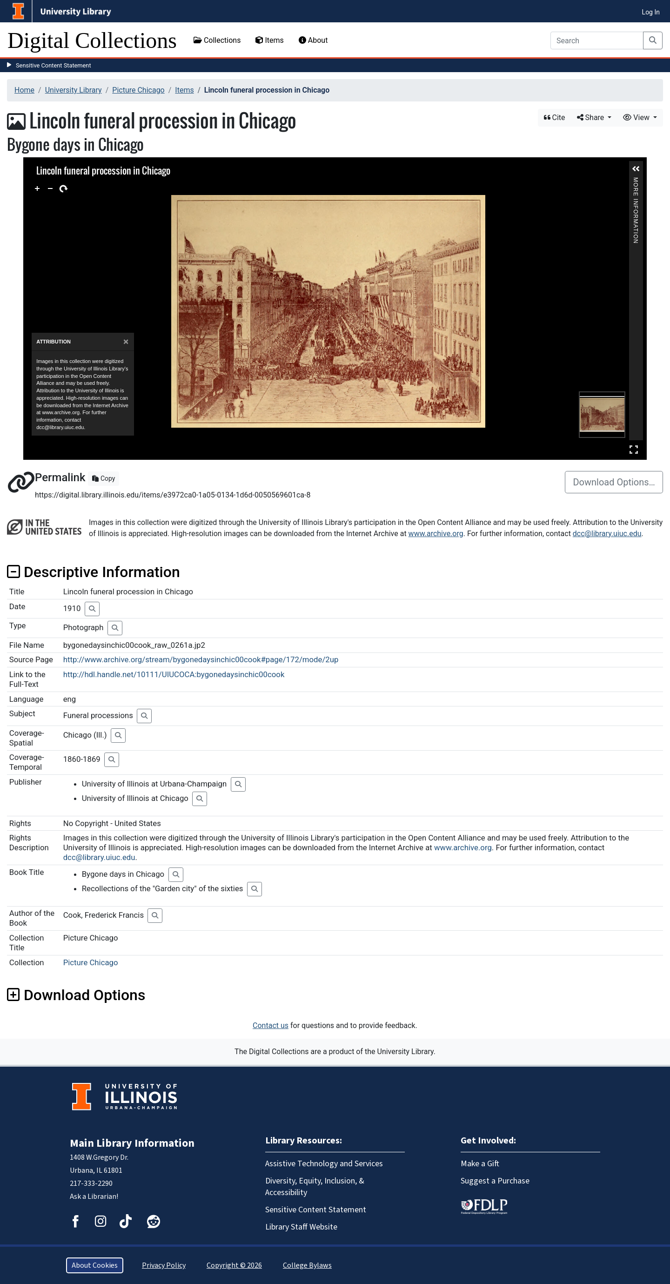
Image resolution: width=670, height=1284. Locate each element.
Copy (103, 478)
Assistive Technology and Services (324, 1164)
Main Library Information (132, 1143)
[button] (636, 169)
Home (24, 90)
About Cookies (95, 1265)
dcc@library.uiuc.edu (607, 533)
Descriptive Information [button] (93, 572)
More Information (635, 181)
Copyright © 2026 (234, 1265)
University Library (73, 90)
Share (591, 117)
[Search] (596, 40)
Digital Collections (92, 40)
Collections (217, 40)
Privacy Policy (164, 1265)
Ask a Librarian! (94, 1196)
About (313, 40)
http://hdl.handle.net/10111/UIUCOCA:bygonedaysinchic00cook (174, 674)
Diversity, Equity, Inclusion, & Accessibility (314, 1186)
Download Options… (614, 482)
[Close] (126, 342)
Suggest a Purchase (495, 1181)
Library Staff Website (301, 1227)
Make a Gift (480, 1164)
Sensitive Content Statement (53, 65)
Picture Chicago (138, 90)
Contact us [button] (270, 1025)
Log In (651, 12)
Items (269, 40)
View (637, 117)
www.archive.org (436, 533)
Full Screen (634, 449)
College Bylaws (307, 1265)
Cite (554, 117)
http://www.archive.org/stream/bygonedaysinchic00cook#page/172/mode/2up (201, 659)
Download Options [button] (76, 995)
